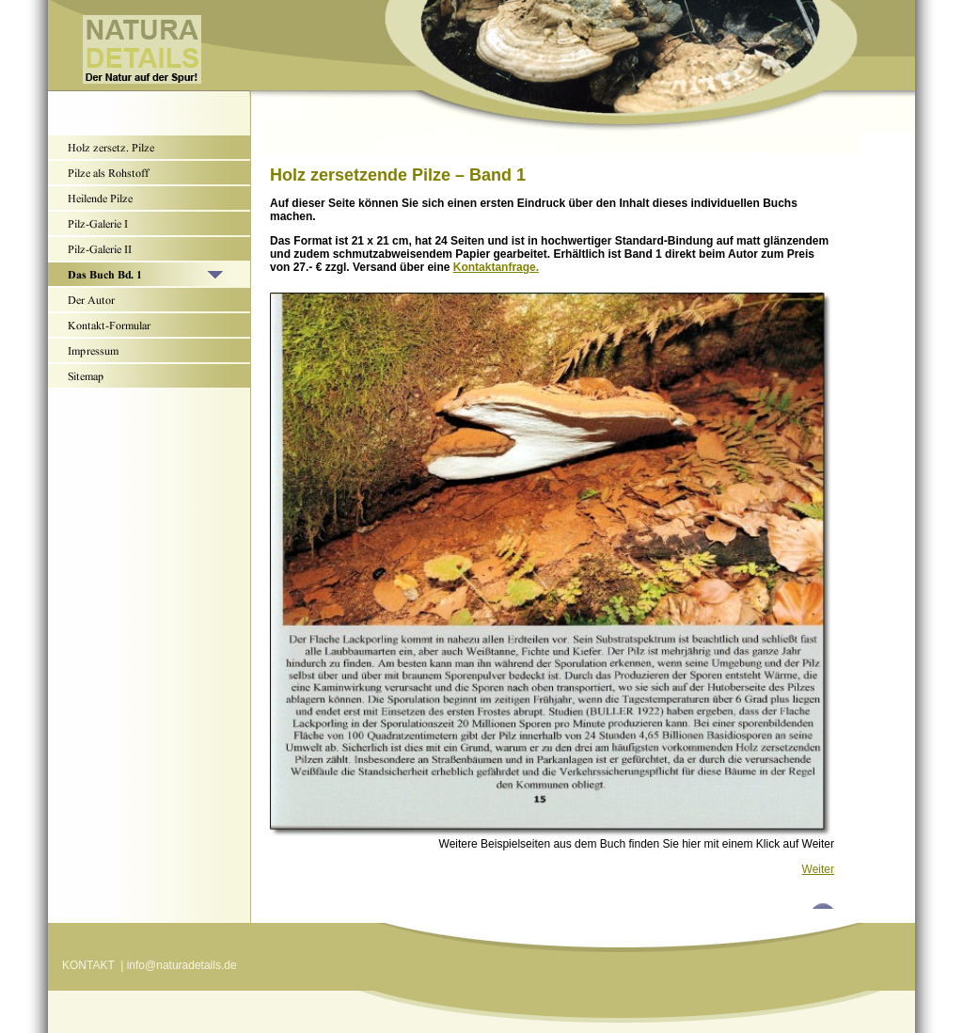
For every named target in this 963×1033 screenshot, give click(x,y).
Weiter (818, 869)
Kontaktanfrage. (496, 267)
